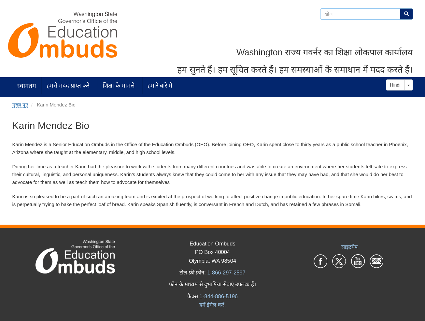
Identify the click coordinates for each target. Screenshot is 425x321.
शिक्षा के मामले (119, 85)
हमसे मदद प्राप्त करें (68, 85)
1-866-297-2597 (226, 272)
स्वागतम (26, 85)
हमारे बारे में (160, 85)
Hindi (395, 85)
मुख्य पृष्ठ (20, 104)
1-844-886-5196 (219, 296)
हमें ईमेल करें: (212, 305)
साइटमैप (349, 247)
